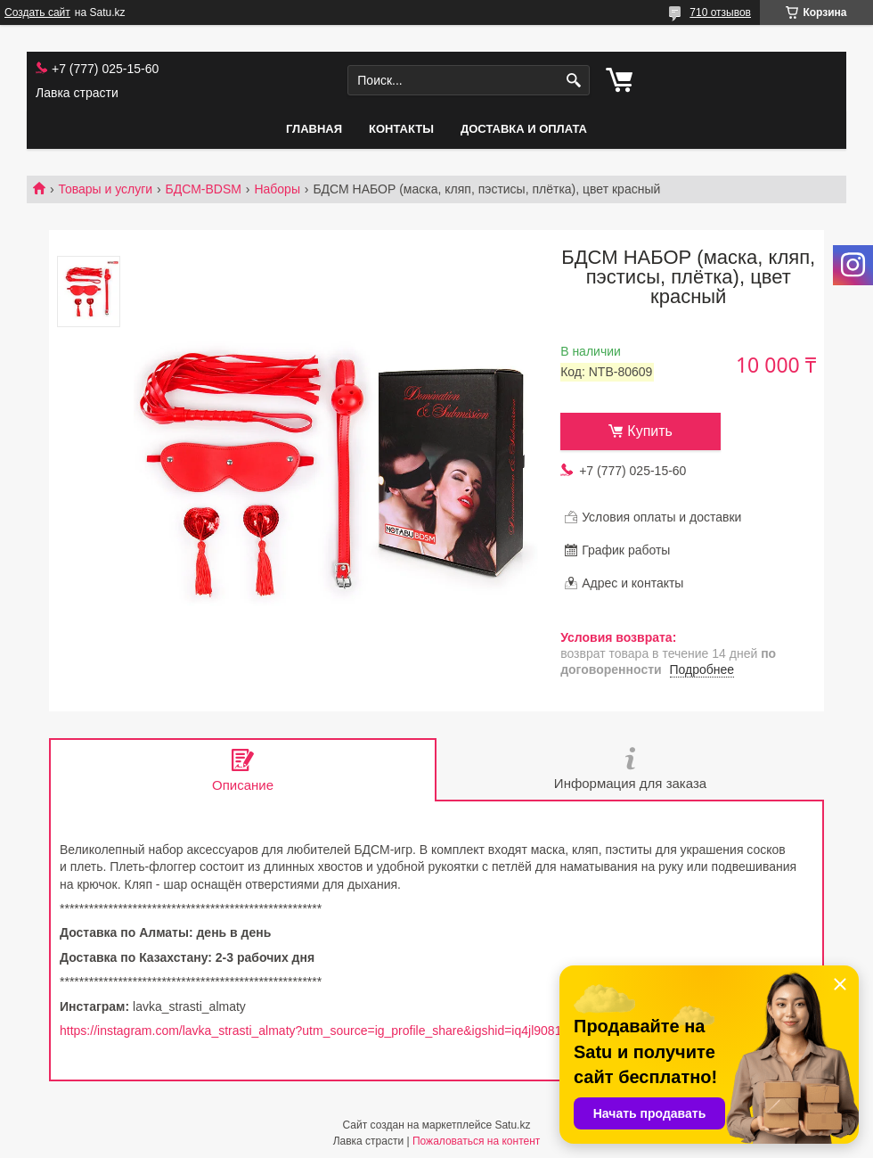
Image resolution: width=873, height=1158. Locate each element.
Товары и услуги (105, 189)
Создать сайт (37, 12)
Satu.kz (512, 1125)
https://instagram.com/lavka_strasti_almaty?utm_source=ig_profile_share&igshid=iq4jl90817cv (320, 1030)
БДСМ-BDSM (203, 189)
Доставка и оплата (524, 129)
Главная (314, 129)
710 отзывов (720, 12)
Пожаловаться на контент (476, 1141)
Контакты (401, 129)
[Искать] (574, 80)
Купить (650, 431)
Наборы (277, 189)
